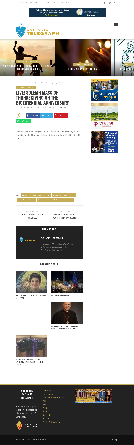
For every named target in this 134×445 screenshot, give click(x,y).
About (45, 411)
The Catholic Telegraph (29, 107)
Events (46, 404)
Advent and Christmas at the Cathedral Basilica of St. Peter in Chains (29, 362)
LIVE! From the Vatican (60, 295)
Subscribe (47, 415)
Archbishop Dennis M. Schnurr (64, 195)
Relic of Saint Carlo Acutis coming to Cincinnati (31, 296)
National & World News (53, 397)
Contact (46, 408)
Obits (45, 401)
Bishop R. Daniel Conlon (26, 200)
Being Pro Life (22, 61)
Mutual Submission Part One (83, 69)
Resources (47, 418)
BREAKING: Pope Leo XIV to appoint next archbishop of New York (65, 327)
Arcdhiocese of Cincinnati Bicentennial (36, 195)
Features (77, 64)
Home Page (34, 61)
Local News (48, 394)
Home (18, 83)
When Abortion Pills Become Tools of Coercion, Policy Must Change (28, 67)
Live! (71, 200)
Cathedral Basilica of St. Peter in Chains (52, 200)
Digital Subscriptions (52, 422)
